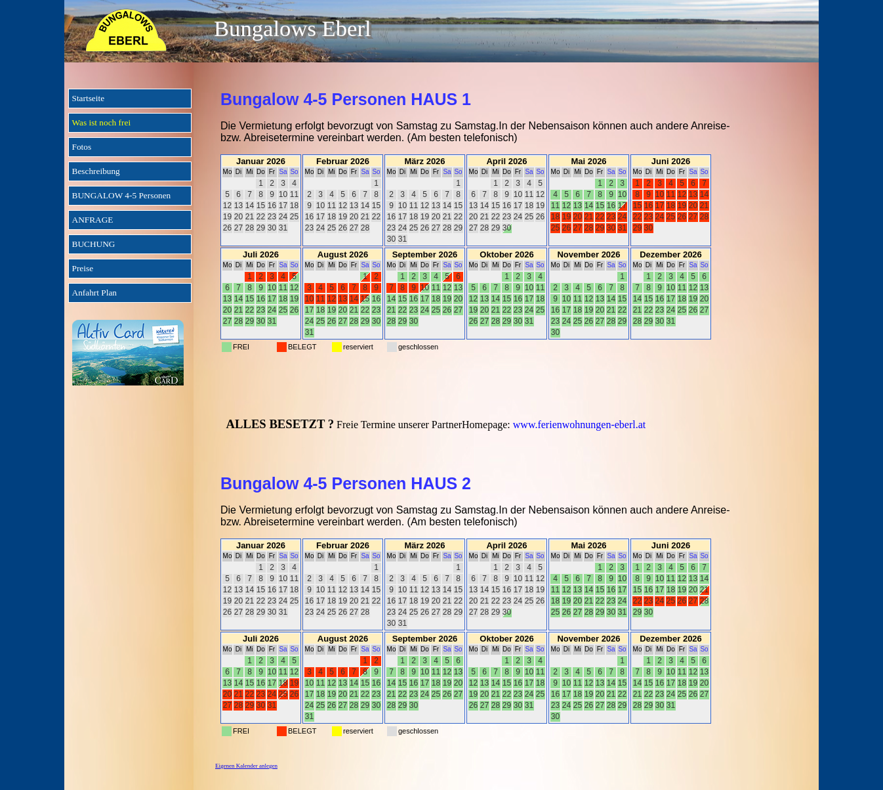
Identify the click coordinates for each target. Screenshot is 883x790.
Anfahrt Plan (94, 292)
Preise (83, 268)
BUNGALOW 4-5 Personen (121, 195)
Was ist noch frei (101, 122)
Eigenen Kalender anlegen (246, 765)
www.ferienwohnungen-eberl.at (579, 424)
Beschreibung (96, 171)
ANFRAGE (92, 220)
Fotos (82, 147)
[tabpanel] (506, 232)
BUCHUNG (93, 244)
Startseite (88, 98)
